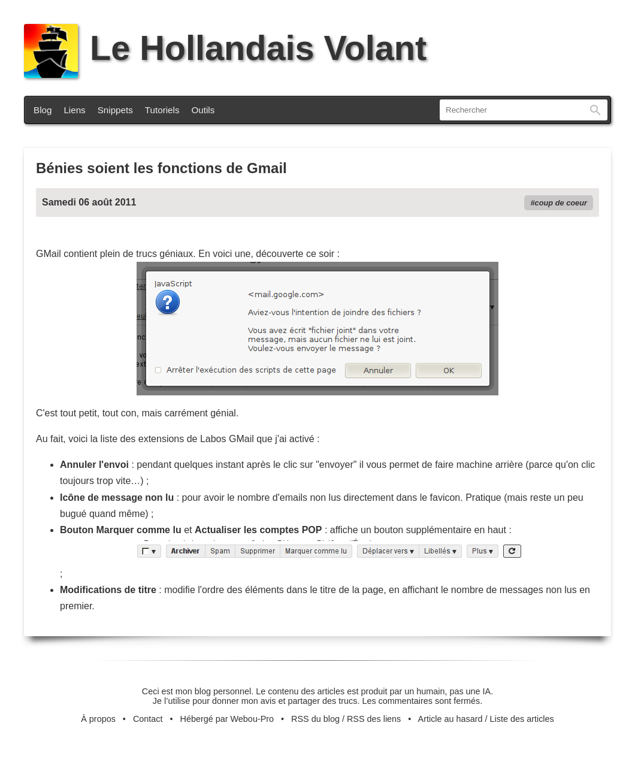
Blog (43, 110)
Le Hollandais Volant (225, 48)
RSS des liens (374, 719)
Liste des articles (522, 719)
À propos (98, 719)
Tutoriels (162, 110)
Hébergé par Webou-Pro (227, 719)
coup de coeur (561, 202)
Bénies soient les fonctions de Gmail (161, 168)
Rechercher (595, 109)
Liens (74, 110)
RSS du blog (315, 719)
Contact (148, 719)
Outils (203, 110)
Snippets (115, 110)
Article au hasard (450, 719)
